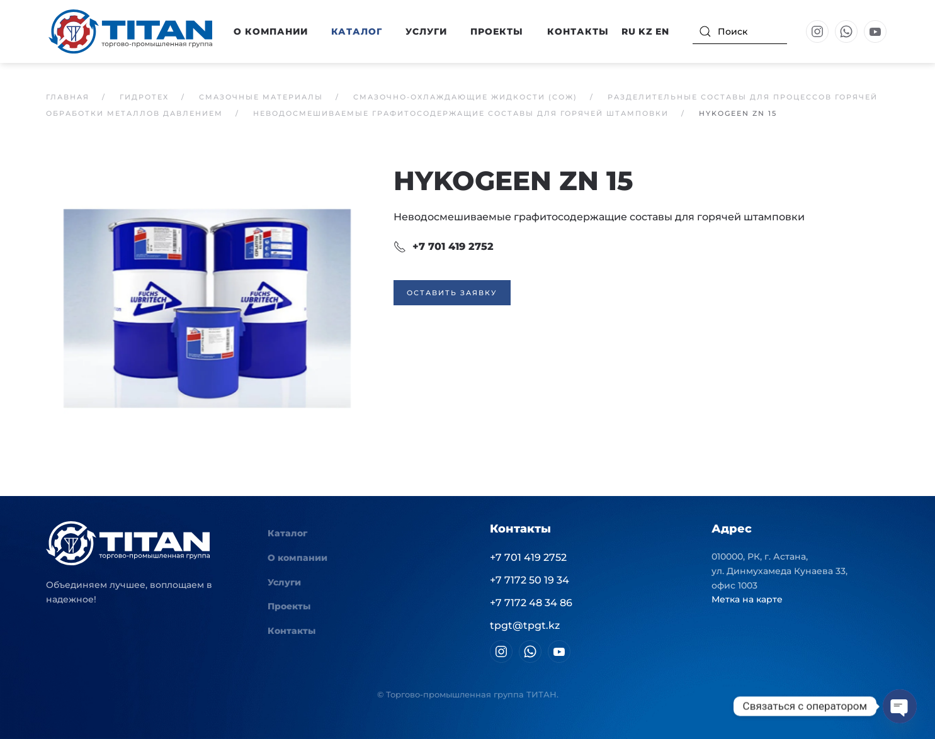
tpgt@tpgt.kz (525, 625)
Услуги (426, 31)
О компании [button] (271, 31)
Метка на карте (747, 599)
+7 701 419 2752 (444, 246)
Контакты (578, 31)
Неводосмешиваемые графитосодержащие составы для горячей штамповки (599, 217)
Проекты (496, 31)
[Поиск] (740, 31)
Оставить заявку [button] (452, 292)
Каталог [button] (356, 31)
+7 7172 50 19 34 (529, 580)
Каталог (287, 533)
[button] (207, 307)
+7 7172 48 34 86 (531, 603)
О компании (297, 557)
